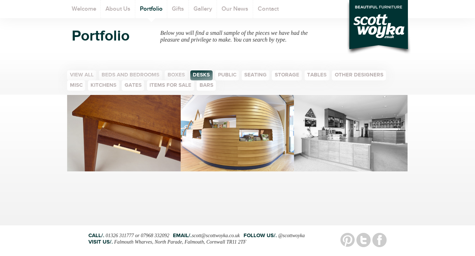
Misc (76, 85)
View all (82, 75)
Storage (287, 75)
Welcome (84, 11)
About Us (117, 11)
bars (206, 85)
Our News (235, 11)
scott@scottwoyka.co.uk (216, 235)
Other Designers (359, 75)
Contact (268, 11)
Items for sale (170, 85)
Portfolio (151, 11)
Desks (201, 75)
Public (227, 75)
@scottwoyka (291, 235)
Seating (255, 75)
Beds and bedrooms (130, 75)
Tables (317, 75)
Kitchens (103, 85)
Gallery (202, 11)
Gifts (178, 11)
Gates (133, 85)
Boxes (176, 75)
